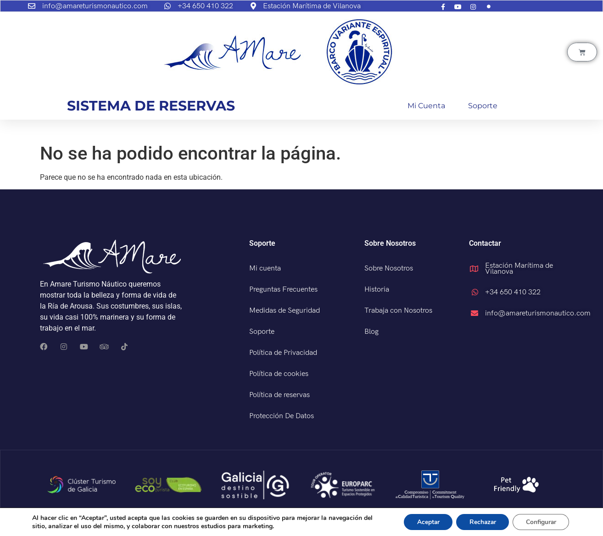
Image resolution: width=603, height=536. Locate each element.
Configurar (539, 521)
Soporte (482, 105)
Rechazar (479, 521)
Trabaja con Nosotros (398, 310)
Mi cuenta (426, 105)
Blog (371, 331)
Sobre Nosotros (388, 268)
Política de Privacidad (283, 352)
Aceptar (422, 521)
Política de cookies (278, 374)
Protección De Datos (281, 416)
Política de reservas (279, 395)
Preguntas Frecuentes (283, 289)
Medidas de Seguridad (284, 310)
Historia (376, 289)
